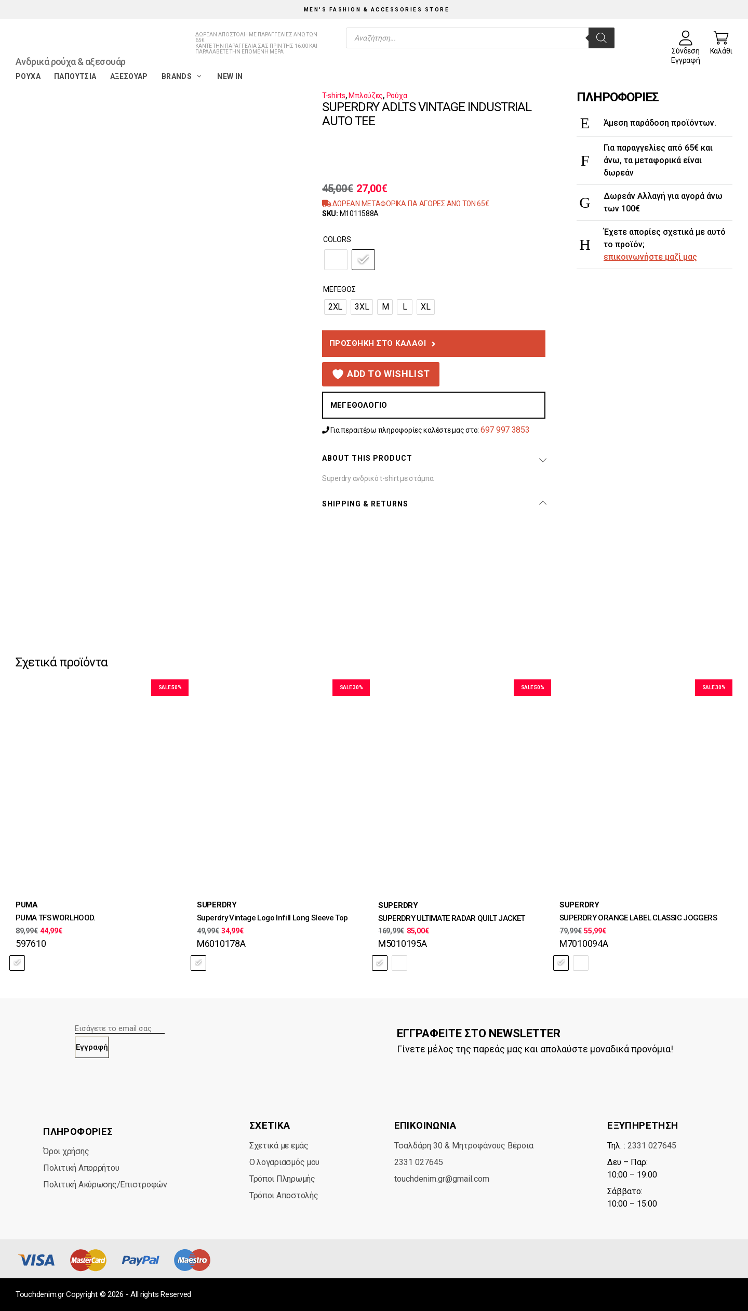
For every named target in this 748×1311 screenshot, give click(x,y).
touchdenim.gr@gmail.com (441, 1179)
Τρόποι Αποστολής (283, 1195)
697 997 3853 (505, 430)
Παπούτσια (75, 76)
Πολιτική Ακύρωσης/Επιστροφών (105, 1184)
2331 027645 (418, 1162)
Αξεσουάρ (129, 76)
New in (230, 76)
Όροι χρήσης (66, 1151)
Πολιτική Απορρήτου (81, 1168)
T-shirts (333, 95)
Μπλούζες (366, 95)
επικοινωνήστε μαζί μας (650, 257)
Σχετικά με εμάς (279, 1146)
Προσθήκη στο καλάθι (377, 343)
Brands (183, 76)
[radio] (336, 259)
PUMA (27, 904)
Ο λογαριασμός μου (284, 1162)
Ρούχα (28, 76)
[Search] (602, 38)
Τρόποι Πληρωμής (282, 1179)
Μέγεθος (339, 289)
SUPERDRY (217, 904)
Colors (337, 239)
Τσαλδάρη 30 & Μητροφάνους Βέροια (463, 1146)
